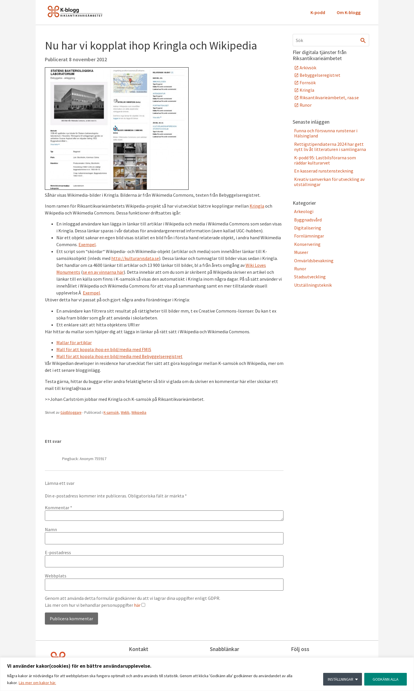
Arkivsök (308, 67)
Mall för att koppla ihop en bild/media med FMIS (103, 349)
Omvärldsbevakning (314, 260)
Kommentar (58, 507)
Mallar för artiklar (74, 342)
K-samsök (111, 412)
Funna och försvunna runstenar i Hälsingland (325, 133)
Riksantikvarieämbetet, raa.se (329, 97)
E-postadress (58, 552)
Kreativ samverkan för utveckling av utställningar (329, 181)
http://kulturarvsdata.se (135, 258)
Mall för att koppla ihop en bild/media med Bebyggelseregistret (119, 356)
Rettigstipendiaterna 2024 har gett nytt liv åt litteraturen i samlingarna (330, 146)
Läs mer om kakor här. (37, 682)
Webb (125, 412)
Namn (51, 529)
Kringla (257, 206)
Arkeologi (303, 211)
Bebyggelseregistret (320, 75)
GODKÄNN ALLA (385, 679)
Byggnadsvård (308, 220)
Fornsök (308, 82)
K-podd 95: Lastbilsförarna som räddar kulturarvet (325, 160)
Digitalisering (307, 228)
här (137, 605)
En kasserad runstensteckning (323, 171)
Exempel (87, 244)
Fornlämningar (309, 236)
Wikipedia (138, 412)
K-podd (317, 12)
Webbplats (55, 575)
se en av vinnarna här (103, 272)
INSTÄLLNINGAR (340, 679)
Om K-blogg (349, 12)
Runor (306, 105)
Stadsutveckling (310, 277)
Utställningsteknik (313, 285)
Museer (301, 252)
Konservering (307, 244)
